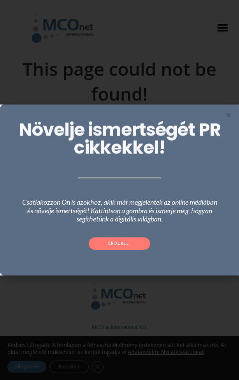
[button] (120, 243)
